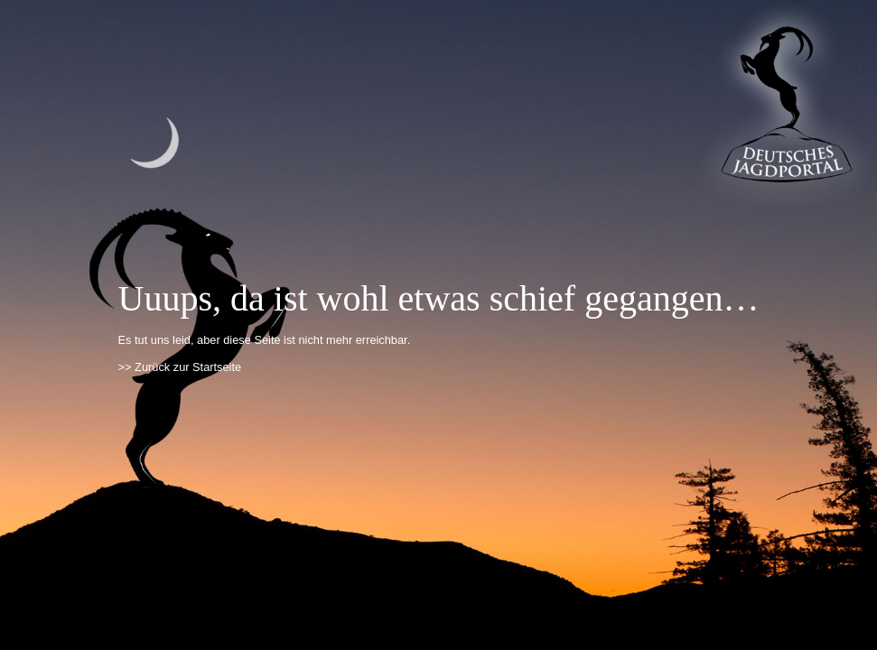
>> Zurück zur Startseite (180, 367)
